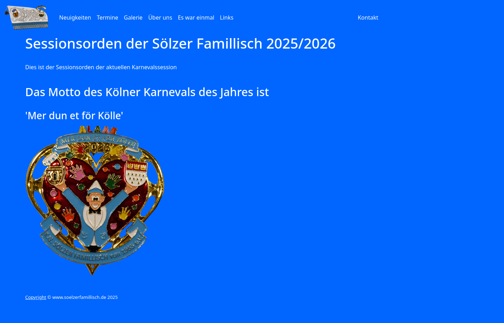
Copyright (35, 297)
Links (226, 17)
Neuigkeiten (75, 17)
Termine (107, 17)
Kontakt (368, 17)
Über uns (160, 17)
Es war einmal (196, 17)
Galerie (133, 17)
